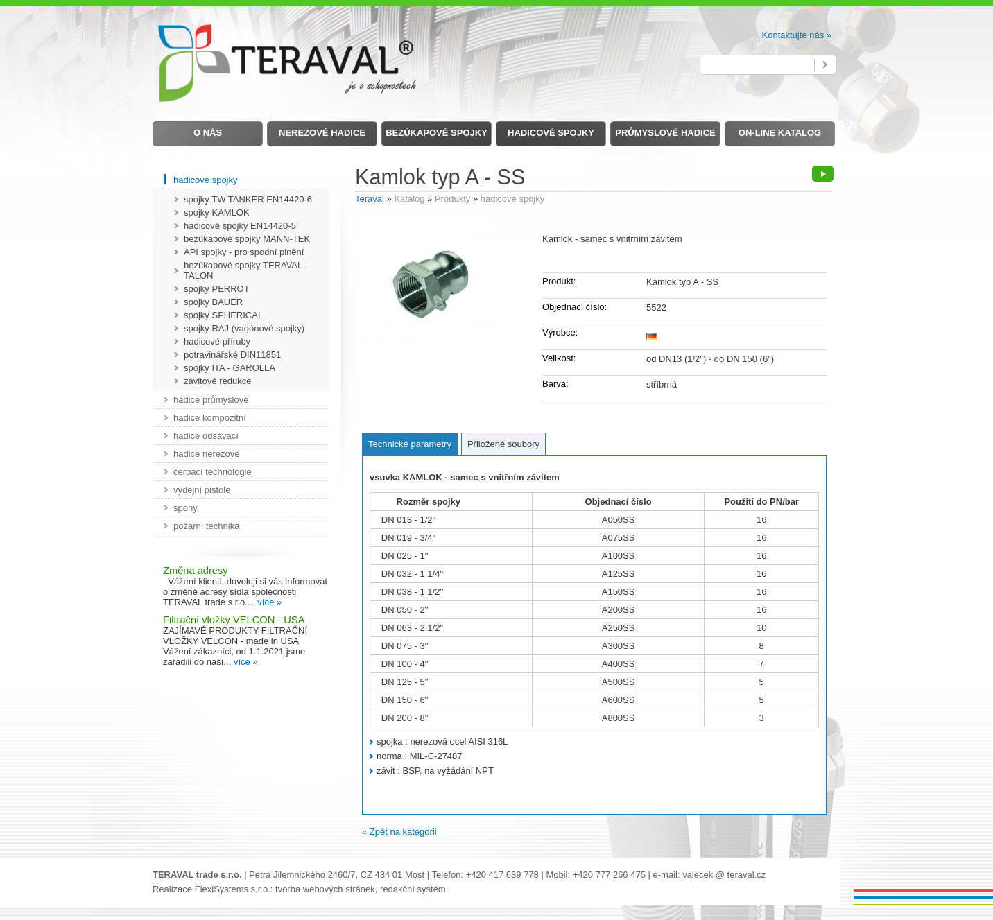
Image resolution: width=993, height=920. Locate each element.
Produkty (452, 198)
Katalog (409, 198)
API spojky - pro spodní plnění (244, 252)
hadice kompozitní (209, 418)
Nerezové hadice (322, 133)
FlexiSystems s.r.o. (232, 889)
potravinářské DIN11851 (232, 354)
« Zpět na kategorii (399, 831)
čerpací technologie (212, 472)
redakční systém (413, 889)
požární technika (206, 526)
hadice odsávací (206, 436)
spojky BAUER (213, 302)
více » (269, 602)
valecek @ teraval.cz (724, 874)
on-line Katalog (780, 133)
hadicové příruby (217, 341)
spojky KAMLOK (217, 212)
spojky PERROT (217, 289)
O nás (207, 133)
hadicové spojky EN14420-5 (240, 225)
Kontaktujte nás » (796, 35)
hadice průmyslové (210, 399)
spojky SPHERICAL (223, 315)
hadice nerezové (206, 454)
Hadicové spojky (551, 133)
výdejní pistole (201, 490)
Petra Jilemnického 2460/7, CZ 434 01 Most (336, 874)
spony (185, 508)
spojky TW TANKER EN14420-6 (248, 199)
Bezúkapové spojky (436, 133)
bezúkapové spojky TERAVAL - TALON (246, 270)
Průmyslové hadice (665, 133)
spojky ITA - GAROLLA (229, 368)
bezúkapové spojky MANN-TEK (247, 239)
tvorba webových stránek (325, 889)
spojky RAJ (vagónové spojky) (244, 328)
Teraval (369, 198)
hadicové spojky (513, 198)
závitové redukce (218, 381)
